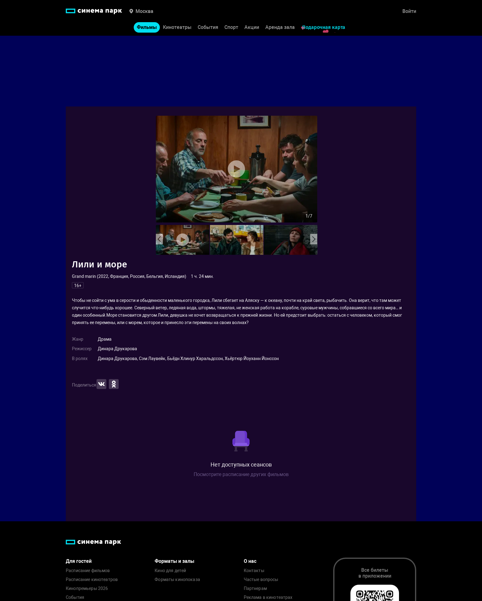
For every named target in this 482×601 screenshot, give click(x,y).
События (208, 27)
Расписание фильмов (88, 570)
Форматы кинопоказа (177, 579)
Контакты (254, 570)
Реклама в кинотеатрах (268, 597)
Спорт (231, 27)
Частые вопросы (261, 579)
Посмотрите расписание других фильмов (241, 474)
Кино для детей (170, 570)
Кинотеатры (177, 27)
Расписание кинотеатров (92, 579)
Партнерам (255, 588)
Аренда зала (280, 27)
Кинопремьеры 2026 (87, 588)
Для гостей (79, 561)
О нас (250, 561)
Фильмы (147, 27)
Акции (251, 27)
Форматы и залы (174, 561)
